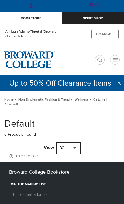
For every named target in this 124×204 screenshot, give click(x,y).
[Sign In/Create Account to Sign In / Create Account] (31, 6)
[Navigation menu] (115, 60)
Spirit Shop (93, 18)
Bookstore (31, 18)
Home (9, 99)
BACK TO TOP (27, 156)
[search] (100, 60)
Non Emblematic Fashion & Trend (44, 99)
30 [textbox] (62, 148)
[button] (119, 83)
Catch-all (100, 99)
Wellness (82, 99)
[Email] (62, 195)
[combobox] (68, 148)
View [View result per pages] (49, 147)
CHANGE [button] (103, 34)
